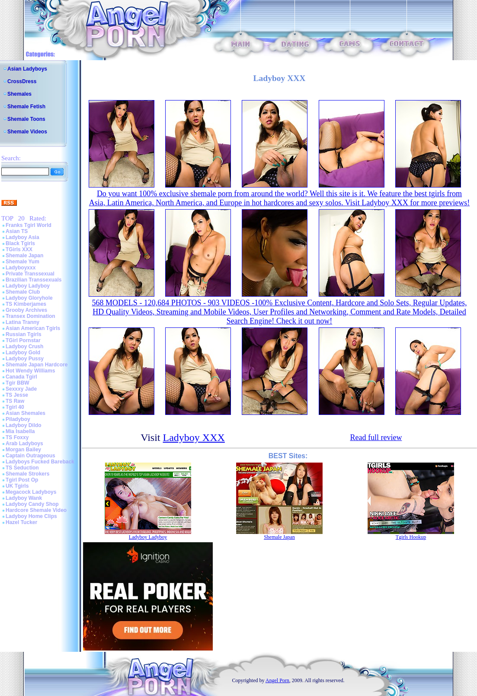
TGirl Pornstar (23, 340)
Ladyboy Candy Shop (32, 504)
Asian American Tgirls (33, 328)
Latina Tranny (22, 322)
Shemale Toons (26, 119)
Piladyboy (18, 419)
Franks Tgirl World (28, 225)
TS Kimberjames (26, 304)
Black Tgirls (20, 243)
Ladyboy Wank (24, 498)
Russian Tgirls (24, 334)
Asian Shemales (25, 413)
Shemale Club (23, 292)
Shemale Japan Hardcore (36, 365)
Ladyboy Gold (23, 353)
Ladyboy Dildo (24, 425)
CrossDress (21, 81)
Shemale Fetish (26, 107)
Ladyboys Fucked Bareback (40, 462)
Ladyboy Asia (22, 237)
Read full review (376, 437)
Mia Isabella (20, 431)
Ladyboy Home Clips (31, 516)
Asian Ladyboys (27, 69)
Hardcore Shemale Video (36, 510)
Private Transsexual (30, 274)
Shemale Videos (27, 132)
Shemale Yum (22, 262)
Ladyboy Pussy (25, 359)
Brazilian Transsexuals (33, 280)
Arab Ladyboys (24, 443)
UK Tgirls (17, 486)
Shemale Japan (24, 256)
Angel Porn (277, 680)
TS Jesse (17, 395)
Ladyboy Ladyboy (28, 286)
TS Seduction (22, 468)
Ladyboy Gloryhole (29, 298)
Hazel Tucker (21, 522)
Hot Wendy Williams (30, 371)
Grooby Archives (26, 310)
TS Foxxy (17, 437)
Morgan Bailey (23, 450)
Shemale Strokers (27, 474)
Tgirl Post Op (22, 480)
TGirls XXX (19, 249)
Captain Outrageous (30, 456)
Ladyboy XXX (194, 437)
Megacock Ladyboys (31, 492)
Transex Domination (30, 316)
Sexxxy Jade (21, 389)
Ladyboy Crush (24, 346)
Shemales (19, 94)
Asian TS (17, 231)
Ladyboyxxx (20, 268)
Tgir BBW (17, 383)
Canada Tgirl (21, 377)
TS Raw (15, 401)
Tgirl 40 (15, 407)
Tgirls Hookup (411, 537)
